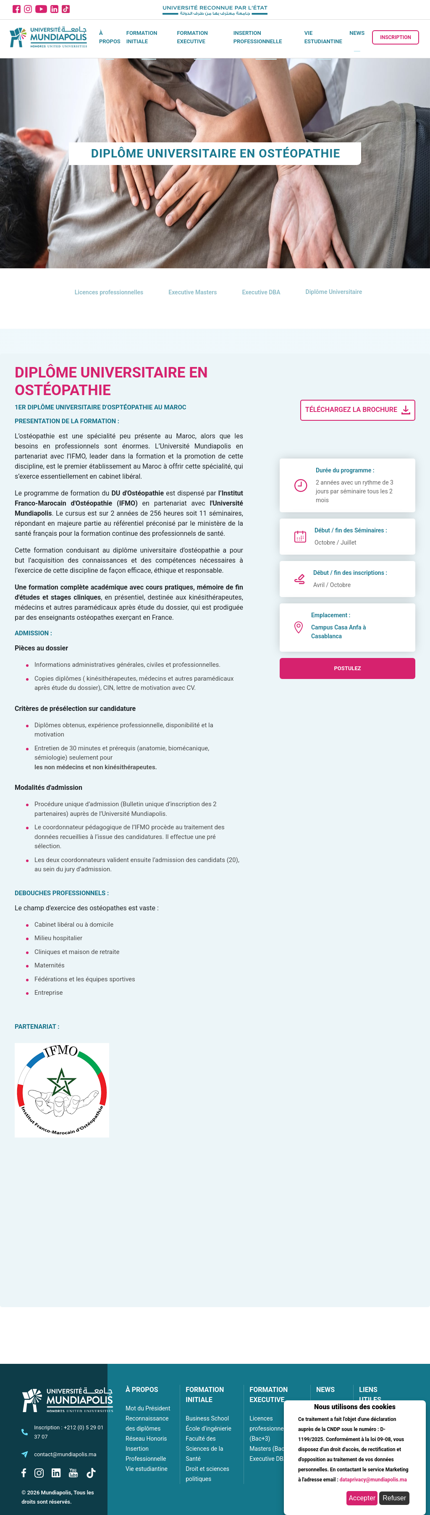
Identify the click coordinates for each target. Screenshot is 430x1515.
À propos (110, 37)
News (356, 33)
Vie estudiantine (323, 37)
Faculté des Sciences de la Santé (204, 1448)
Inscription (395, 37)
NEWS (325, 1390)
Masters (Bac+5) (271, 1448)
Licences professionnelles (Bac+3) (271, 1428)
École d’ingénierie (208, 1428)
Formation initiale (141, 37)
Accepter (362, 1498)
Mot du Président (148, 1408)
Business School (207, 1418)
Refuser (394, 1498)
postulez (347, 668)
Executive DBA (268, 1458)
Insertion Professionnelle (257, 37)
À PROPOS (142, 1390)
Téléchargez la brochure (358, 410)
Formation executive (192, 37)
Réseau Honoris (146, 1438)
